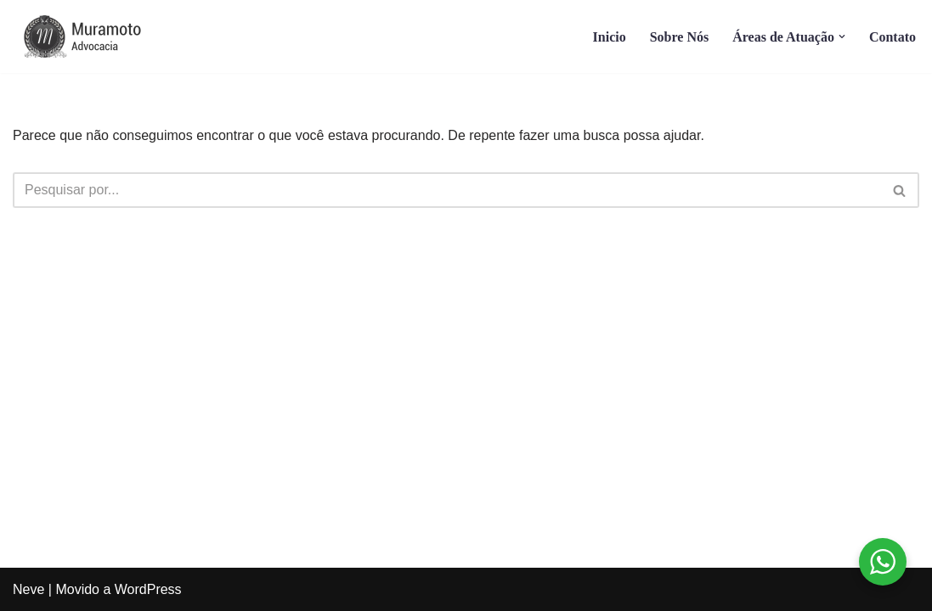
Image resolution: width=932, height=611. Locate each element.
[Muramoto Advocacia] (98, 36)
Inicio (609, 37)
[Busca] (447, 190)
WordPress (148, 589)
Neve (28, 589)
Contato (892, 37)
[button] (842, 36)
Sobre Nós (679, 37)
